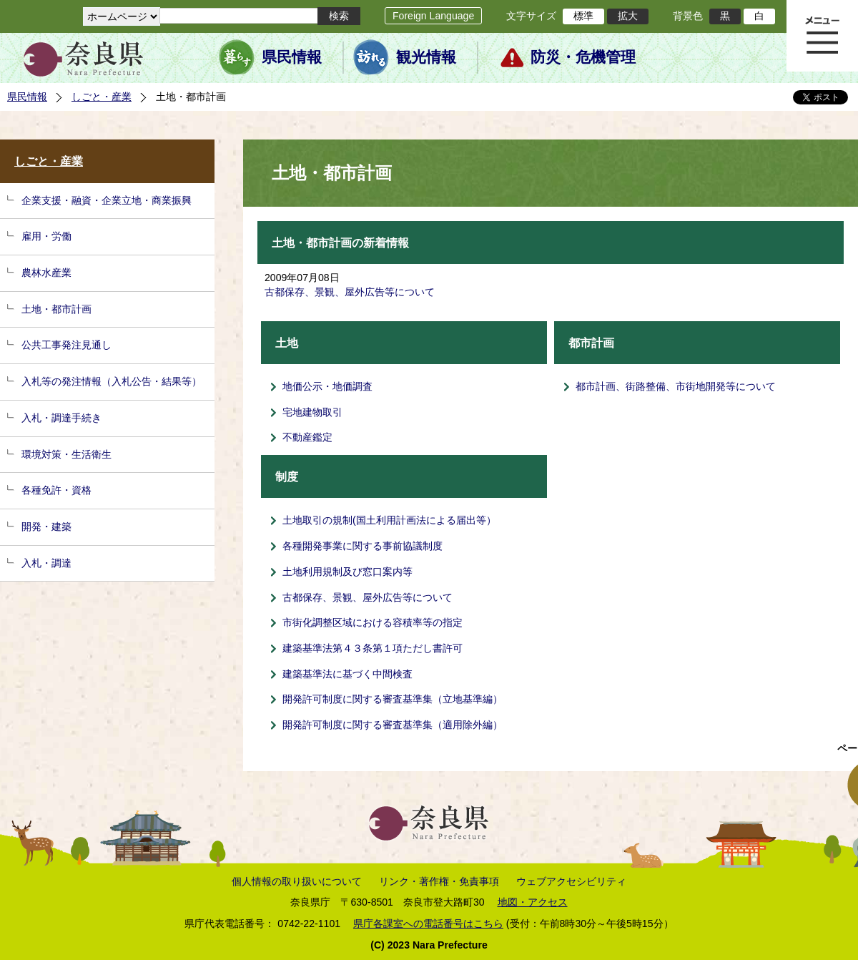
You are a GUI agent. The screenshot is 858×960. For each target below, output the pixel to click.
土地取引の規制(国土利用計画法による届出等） (389, 520)
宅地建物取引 (312, 412)
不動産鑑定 (307, 437)
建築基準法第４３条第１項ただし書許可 (372, 648)
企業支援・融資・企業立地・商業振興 (106, 200)
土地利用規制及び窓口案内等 (347, 571)
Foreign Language (433, 15)
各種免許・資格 (56, 490)
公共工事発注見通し (66, 345)
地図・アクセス (533, 902)
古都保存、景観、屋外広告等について (350, 292)
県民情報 (292, 57)
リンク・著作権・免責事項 (439, 881)
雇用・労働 (46, 236)
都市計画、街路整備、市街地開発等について (676, 386)
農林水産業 (46, 272)
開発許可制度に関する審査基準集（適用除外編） (392, 724)
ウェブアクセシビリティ (571, 881)
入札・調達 (46, 563)
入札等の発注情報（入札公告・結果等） (111, 381)
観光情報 (426, 57)
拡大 (628, 15)
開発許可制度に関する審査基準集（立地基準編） (392, 699)
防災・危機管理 (583, 57)
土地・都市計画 (56, 309)
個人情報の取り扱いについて (297, 881)
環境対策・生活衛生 (66, 454)
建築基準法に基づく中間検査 (347, 674)
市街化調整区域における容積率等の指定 (372, 622)
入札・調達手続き (61, 417)
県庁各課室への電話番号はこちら (428, 923)
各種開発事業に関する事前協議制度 (362, 546)
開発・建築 (46, 526)
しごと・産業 (102, 96)
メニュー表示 (822, 36)
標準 (583, 15)
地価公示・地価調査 (327, 386)
